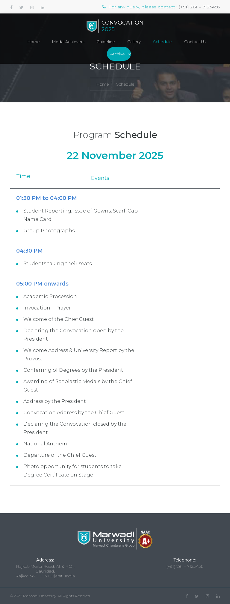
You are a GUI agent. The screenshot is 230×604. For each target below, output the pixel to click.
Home (34, 41)
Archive (117, 53)
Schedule (162, 41)
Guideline (105, 41)
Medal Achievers (68, 41)
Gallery (134, 41)
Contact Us (194, 41)
